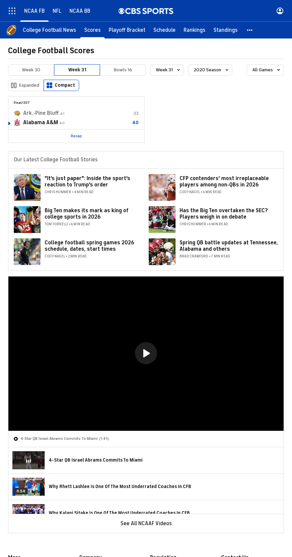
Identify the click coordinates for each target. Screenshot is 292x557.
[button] (250, 30)
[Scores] (92, 30)
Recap (76, 136)
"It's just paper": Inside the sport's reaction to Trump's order (87, 181)
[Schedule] (164, 30)
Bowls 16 (123, 70)
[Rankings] (194, 30)
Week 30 (31, 70)
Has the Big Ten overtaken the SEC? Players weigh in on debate (224, 213)
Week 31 (77, 70)
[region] (146, 353)
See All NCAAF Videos (146, 523)
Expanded (29, 85)
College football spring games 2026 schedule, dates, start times (89, 245)
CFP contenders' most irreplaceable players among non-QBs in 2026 (224, 181)
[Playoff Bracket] (127, 30)
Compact (65, 85)
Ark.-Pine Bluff (41, 113)
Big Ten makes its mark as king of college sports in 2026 (87, 213)
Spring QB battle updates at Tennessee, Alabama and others (229, 245)
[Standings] (225, 30)
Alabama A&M (40, 122)
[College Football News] (49, 30)
